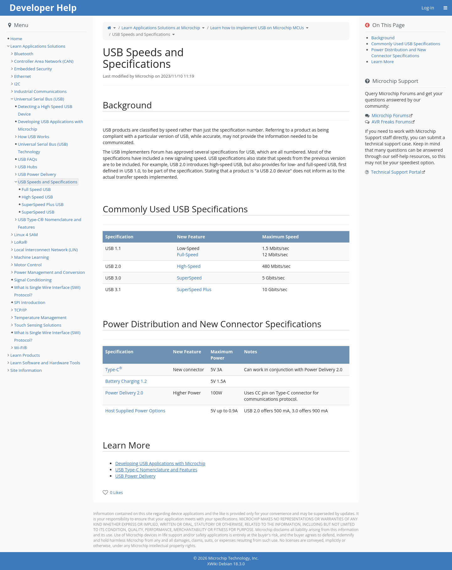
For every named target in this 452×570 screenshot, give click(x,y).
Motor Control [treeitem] (28, 265)
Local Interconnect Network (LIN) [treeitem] (46, 249)
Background (383, 38)
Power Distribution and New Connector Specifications (398, 52)
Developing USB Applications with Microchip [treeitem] (50, 125)
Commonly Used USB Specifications (405, 43)
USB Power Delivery (135, 476)
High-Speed (189, 266)
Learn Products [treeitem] (25, 355)
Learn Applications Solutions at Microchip (160, 27)
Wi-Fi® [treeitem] (20, 347)
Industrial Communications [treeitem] (40, 91)
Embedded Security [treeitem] (33, 69)
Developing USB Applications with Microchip (160, 463)
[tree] (46, 38)
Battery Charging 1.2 (126, 381)
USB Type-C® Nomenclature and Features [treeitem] (49, 223)
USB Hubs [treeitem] (27, 167)
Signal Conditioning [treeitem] (32, 280)
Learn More (382, 61)
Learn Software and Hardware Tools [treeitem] (45, 363)
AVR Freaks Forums (391, 122)
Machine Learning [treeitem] (31, 257)
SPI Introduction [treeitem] (29, 302)
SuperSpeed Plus (194, 289)
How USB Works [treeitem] (33, 136)
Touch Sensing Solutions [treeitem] (37, 325)
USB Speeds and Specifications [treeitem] (47, 182)
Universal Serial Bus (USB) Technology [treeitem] (43, 148)
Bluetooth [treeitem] (23, 54)
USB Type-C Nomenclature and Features (156, 470)
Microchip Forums (390, 115)
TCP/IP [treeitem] (20, 310)
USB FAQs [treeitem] (27, 159)
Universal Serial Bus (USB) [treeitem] (39, 99)
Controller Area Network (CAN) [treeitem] (43, 61)
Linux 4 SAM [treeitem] (26, 234)
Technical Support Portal (396, 172)
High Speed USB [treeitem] (37, 197)
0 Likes (116, 492)
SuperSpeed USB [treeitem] (38, 212)
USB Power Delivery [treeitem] (37, 174)
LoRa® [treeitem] (20, 242)
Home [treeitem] (16, 38)
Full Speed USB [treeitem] (36, 189)
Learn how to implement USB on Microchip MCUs (257, 27)
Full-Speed (187, 255)
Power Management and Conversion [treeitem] (49, 272)
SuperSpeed (189, 278)
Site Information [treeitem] (26, 370)
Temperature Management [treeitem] (40, 317)
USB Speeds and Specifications (141, 34)
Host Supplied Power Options (135, 411)
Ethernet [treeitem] (22, 76)
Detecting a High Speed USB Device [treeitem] (45, 110)
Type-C (113, 369)
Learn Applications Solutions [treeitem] (37, 46)
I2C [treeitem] (17, 84)
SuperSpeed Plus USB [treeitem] (42, 204)
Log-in (428, 8)
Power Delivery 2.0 (124, 393)
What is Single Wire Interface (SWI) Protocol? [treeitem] (47, 291)
